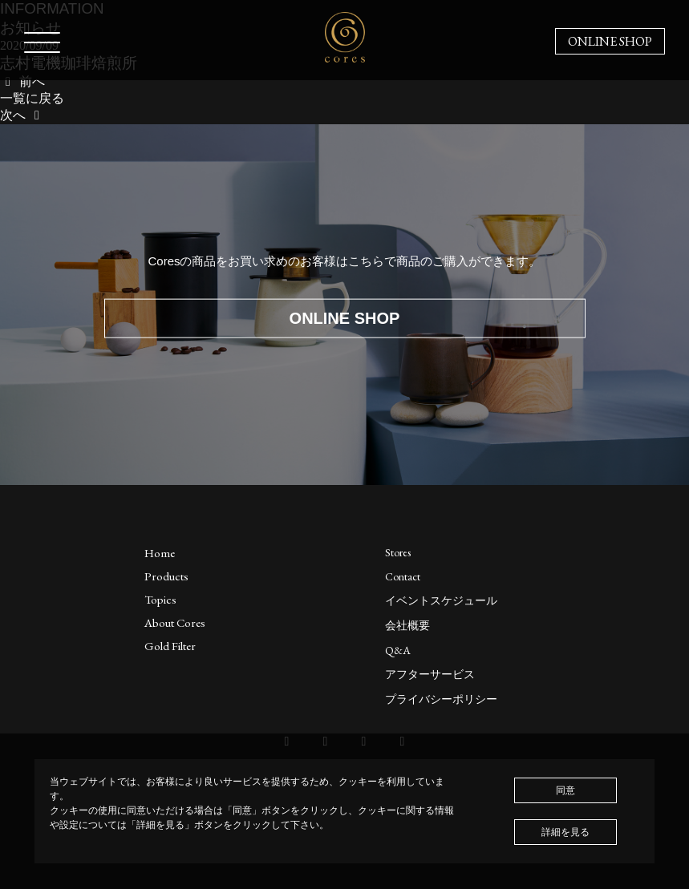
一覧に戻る (32, 98)
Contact (402, 576)
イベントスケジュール (441, 600)
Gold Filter (170, 645)
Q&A (398, 650)
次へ (22, 115)
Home (159, 552)
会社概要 (407, 625)
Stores (398, 552)
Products (166, 576)
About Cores (174, 622)
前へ (22, 81)
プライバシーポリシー (441, 699)
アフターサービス (430, 674)
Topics (160, 599)
